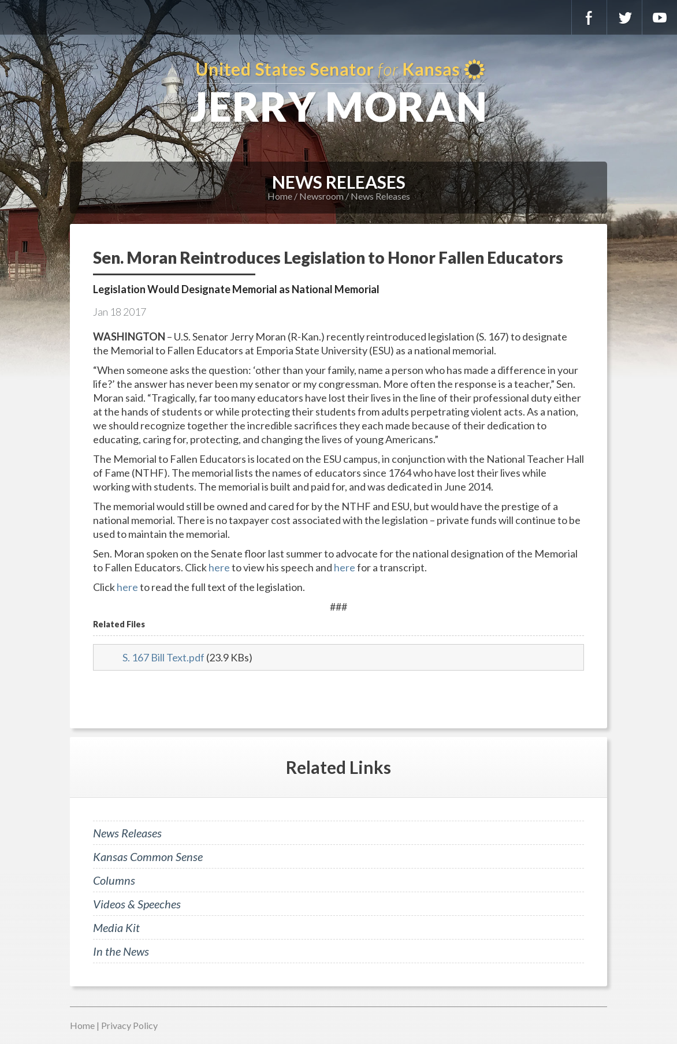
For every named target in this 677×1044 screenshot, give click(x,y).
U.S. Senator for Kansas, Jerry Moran (338, 92)
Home (279, 195)
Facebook (589, 17)
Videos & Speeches (137, 904)
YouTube (659, 17)
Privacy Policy (129, 1025)
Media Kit (116, 927)
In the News (121, 951)
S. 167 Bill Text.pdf (163, 657)
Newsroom (321, 195)
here (219, 567)
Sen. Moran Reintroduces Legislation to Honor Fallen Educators (328, 257)
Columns (114, 880)
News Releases (380, 195)
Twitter (624, 17)
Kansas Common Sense (148, 856)
